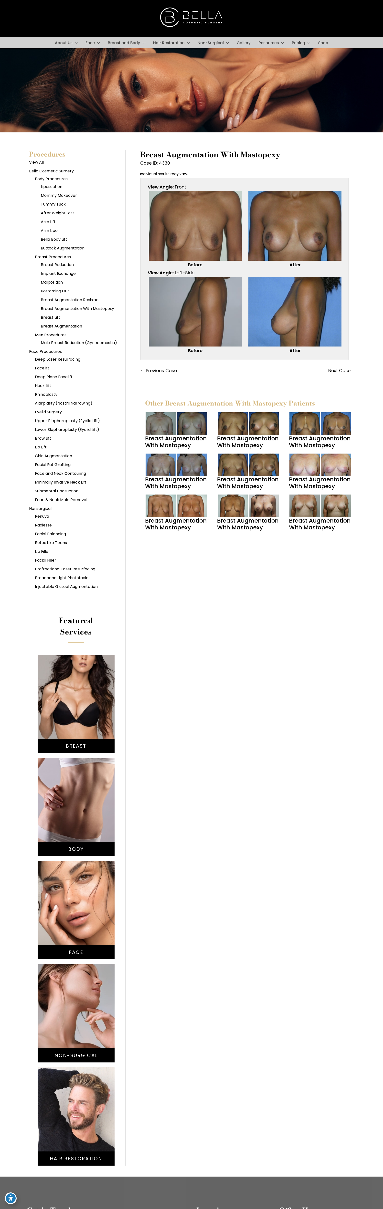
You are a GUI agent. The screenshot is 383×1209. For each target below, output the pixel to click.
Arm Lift (48, 222)
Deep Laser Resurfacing (57, 359)
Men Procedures (50, 335)
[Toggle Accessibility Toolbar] (11, 1198)
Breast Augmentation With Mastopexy (77, 308)
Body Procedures (51, 179)
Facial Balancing (50, 534)
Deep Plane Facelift (54, 377)
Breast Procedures (53, 257)
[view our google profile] (56, 18)
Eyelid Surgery (48, 412)
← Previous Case (158, 370)
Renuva (42, 516)
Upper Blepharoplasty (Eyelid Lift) (67, 421)
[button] (75, 43)
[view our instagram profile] (45, 18)
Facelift (42, 368)
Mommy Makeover (59, 195)
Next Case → (342, 370)
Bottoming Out (55, 291)
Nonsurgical (40, 508)
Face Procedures (45, 351)
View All (36, 162)
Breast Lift (50, 317)
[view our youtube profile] (67, 18)
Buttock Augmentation (63, 248)
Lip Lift (41, 447)
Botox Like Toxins (51, 542)
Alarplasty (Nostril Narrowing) (63, 403)
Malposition (52, 282)
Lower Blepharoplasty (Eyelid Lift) (67, 429)
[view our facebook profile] (34, 18)
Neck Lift (43, 385)
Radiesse (43, 525)
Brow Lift (43, 438)
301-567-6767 (333, 18)
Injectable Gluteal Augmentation (66, 586)
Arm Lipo (49, 230)
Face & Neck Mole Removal (61, 500)
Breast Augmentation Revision (69, 300)
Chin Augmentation (53, 456)
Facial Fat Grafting (53, 464)
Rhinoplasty (46, 394)
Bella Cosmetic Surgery (51, 171)
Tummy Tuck (53, 204)
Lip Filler (42, 551)
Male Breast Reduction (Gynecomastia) (79, 343)
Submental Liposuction (56, 491)
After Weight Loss (57, 213)
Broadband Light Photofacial (62, 578)
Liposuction (51, 186)
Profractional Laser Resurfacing (65, 569)
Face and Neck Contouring (60, 473)
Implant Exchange (58, 273)
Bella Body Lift (54, 239)
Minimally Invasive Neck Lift (60, 482)
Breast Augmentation (61, 326)
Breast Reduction (57, 265)
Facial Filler (45, 560)
